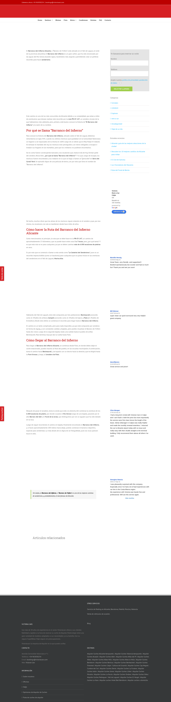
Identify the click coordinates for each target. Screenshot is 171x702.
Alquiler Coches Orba (140, 674)
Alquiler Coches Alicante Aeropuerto (100, 654)
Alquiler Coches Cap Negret (138, 665)
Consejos (114, 103)
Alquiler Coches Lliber (123, 671)
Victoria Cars (30, 662)
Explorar (114, 113)
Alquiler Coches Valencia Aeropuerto (128, 654)
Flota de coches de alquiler (33, 697)
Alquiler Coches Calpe (103, 665)
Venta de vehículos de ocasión (98, 614)
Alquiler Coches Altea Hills (102, 659)
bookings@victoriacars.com (54, 2)
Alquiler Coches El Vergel (129, 677)
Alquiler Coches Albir (107, 657)
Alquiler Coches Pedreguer (97, 677)
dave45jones (114, 362)
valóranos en (119, 212)
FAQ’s (25, 687)
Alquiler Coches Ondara (122, 674)
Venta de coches (2, 274)
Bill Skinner (114, 311)
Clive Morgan (115, 410)
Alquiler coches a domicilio (138, 680)
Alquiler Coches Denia (108, 668)
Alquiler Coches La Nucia (103, 674)
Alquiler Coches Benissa (104, 662)
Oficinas (26, 682)
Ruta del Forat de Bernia (120, 170)
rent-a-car (115, 118)
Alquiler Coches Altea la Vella (124, 659)
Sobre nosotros (28, 676)
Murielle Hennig (115, 257)
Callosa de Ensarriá (119, 665)
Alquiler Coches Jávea (106, 671)
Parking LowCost (2, 414)
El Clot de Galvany (118, 160)
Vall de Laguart (113, 677)
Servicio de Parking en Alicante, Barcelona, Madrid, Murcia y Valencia (112, 609)
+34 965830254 (38, 2)
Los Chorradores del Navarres (122, 165)
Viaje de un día (116, 129)
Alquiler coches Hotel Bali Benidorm (113, 680)
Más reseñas (129, 498)
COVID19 (114, 108)
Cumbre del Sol (93, 668)
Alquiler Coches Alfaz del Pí (126, 657)
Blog (89, 623)
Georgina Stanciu (116, 480)
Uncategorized (116, 124)
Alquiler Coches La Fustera (127, 668)
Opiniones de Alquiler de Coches (35, 692)
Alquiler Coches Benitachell (124, 662)
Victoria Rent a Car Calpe (115, 193)
